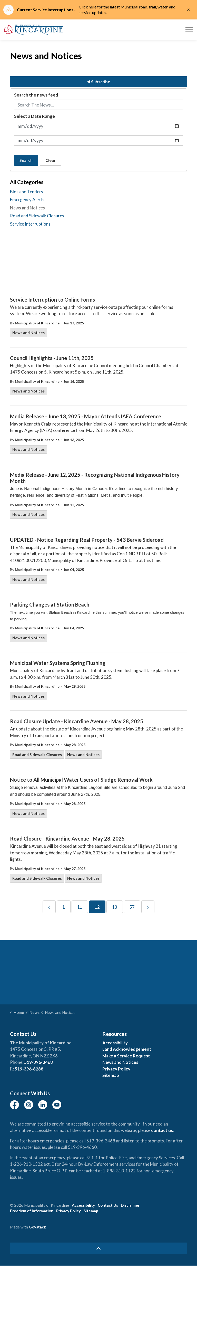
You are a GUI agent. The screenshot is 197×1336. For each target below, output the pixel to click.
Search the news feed (36, 95)
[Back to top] (98, 1248)
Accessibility (115, 1042)
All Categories (26, 182)
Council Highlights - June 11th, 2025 (52, 358)
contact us (162, 1130)
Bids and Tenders (26, 191)
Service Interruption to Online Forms (52, 299)
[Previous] (49, 906)
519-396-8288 (29, 1069)
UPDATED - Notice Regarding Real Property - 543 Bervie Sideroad (87, 540)
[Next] (147, 906)
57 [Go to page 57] (132, 907)
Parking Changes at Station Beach (49, 604)
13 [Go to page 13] (114, 907)
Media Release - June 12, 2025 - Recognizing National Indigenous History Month (95, 478)
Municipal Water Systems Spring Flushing (57, 663)
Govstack (37, 1227)
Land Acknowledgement (126, 1049)
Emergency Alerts (27, 199)
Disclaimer (130, 1205)
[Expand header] (189, 29)
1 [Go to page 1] (63, 907)
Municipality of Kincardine (37, 323)
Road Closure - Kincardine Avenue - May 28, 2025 (67, 838)
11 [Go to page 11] (79, 907)
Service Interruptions (30, 224)
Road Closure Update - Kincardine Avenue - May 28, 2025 (76, 721)
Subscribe (98, 82)
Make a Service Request (126, 1055)
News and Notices (28, 332)
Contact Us (108, 1205)
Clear (50, 160)
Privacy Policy (116, 1069)
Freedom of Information (31, 1210)
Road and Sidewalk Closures (37, 754)
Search (26, 160)
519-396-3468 (38, 1062)
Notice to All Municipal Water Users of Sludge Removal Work (81, 780)
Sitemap (110, 1075)
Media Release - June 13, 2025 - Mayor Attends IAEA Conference (85, 416)
